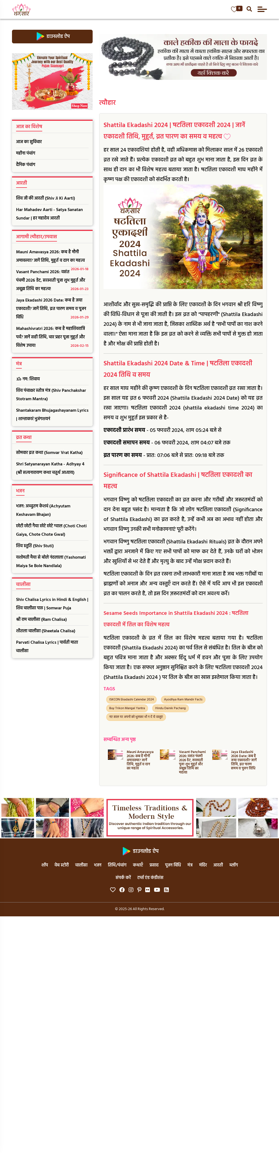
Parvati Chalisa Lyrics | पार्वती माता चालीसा (47, 647)
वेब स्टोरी (61, 865)
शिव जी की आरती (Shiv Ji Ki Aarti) (45, 198)
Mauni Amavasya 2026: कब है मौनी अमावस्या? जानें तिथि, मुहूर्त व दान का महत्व (52, 258)
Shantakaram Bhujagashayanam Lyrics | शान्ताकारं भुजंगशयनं (52, 415)
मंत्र (190, 865)
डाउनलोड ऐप (52, 36)
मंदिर (203, 865)
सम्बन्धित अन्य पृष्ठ (120, 740)
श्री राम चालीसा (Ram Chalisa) (41, 619)
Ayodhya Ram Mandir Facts (183, 699)
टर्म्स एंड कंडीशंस (150, 877)
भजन (97, 865)
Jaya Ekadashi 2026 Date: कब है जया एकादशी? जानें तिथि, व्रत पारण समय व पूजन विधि (52, 309)
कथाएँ (138, 865)
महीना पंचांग (25, 153)
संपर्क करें (123, 877)
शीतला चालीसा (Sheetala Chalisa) (45, 631)
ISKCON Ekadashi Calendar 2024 (131, 699)
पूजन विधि (173, 865)
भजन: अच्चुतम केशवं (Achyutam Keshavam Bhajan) (43, 510)
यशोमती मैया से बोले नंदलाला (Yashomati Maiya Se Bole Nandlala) (51, 562)
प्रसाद (154, 865)
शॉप (44, 865)
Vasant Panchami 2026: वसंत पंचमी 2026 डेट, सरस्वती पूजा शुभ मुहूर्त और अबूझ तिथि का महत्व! (52, 281)
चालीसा (81, 865)
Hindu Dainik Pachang (170, 708)
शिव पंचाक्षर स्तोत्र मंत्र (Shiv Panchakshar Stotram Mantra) (51, 395)
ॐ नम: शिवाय (28, 379)
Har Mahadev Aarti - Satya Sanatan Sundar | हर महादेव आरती (49, 214)
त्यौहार (107, 103)
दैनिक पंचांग (25, 164)
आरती (218, 865)
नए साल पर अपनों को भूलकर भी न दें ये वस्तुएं (136, 717)
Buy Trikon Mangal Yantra (127, 708)
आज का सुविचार (29, 142)
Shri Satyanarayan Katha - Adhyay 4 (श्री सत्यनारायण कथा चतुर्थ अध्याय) (50, 468)
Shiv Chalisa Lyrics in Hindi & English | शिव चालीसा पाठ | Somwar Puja (52, 604)
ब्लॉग (233, 865)
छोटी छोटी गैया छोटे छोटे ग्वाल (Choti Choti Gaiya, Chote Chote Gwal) (51, 530)
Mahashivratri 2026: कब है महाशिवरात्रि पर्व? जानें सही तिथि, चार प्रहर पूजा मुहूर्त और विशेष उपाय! (52, 337)
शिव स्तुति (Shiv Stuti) (35, 546)
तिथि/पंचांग (117, 865)
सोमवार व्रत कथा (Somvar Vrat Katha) (49, 452)
